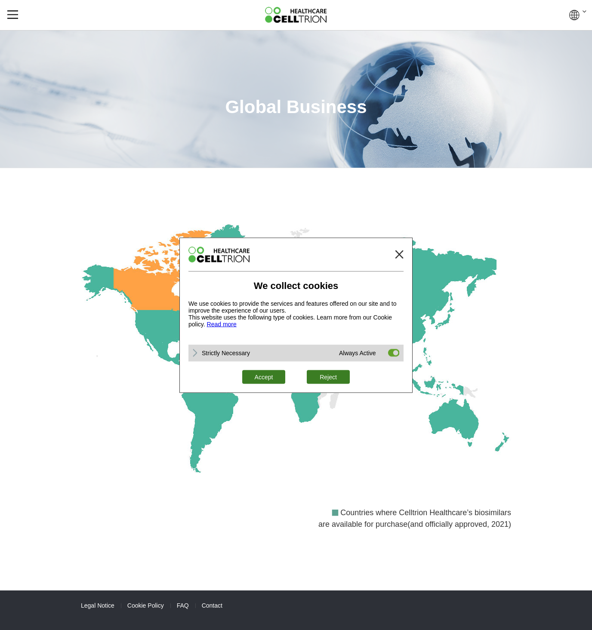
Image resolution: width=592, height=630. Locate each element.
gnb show (12, 14)
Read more (222, 323)
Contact (212, 605)
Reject (328, 376)
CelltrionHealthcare (296, 15)
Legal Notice (97, 605)
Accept (264, 376)
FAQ (183, 605)
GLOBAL (577, 15)
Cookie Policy (145, 605)
